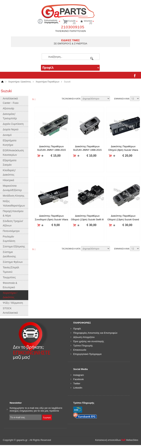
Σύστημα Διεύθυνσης (9, 254)
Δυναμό (7, 134)
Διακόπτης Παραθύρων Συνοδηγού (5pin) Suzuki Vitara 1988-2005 (51, 219)
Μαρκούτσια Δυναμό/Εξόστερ (12, 188)
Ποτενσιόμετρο (11, 231)
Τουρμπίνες (9, 277)
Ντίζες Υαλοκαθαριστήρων (14, 203)
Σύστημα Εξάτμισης (14, 246)
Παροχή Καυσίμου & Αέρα (13, 213)
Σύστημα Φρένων (13, 261)
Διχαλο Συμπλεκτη (13, 123)
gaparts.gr (70, 11)
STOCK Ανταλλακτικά (10, 310)
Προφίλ (77, 328)
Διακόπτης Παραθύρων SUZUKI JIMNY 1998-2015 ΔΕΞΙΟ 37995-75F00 (87, 150)
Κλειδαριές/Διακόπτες (9, 172)
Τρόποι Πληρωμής (83, 345)
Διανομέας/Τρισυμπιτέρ (10, 116)
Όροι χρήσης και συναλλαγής (88, 341)
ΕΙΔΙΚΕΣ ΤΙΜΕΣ (70, 40)
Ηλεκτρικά (8, 180)
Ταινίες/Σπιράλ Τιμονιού (11, 269)
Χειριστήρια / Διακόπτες (19, 81)
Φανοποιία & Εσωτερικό (10, 285)
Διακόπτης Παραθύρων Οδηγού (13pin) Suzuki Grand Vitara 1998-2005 (123, 219)
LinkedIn (77, 387)
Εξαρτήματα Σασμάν (9, 162)
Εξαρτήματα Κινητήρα (9, 142)
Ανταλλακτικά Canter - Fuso (11, 100)
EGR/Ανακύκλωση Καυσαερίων (13, 152)
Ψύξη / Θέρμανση (13, 302)
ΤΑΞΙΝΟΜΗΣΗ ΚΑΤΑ (71, 99)
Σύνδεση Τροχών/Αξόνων (13, 223)
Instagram (78, 375)
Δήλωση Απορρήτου (84, 337)
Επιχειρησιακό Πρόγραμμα (87, 354)
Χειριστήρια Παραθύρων (47, 81)
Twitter (76, 383)
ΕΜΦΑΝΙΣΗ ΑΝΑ (121, 99)
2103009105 (72, 27)
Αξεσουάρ (8, 108)
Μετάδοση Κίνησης (13, 195)
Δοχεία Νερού (10, 129)
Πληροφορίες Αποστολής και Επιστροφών (95, 332)
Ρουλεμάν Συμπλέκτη (9, 238)
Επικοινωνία (79, 349)
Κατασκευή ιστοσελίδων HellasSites (116, 440)
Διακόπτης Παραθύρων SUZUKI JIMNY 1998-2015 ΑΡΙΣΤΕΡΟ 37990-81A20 (51, 150)
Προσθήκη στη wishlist (42, 156)
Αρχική (2, 82)
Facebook (78, 379)
